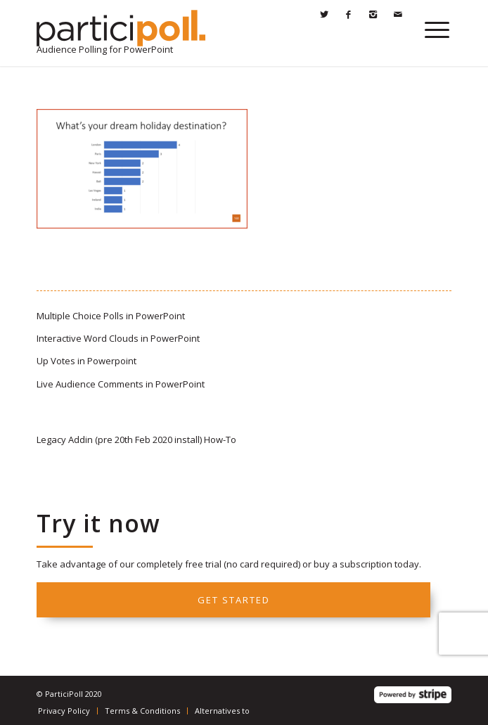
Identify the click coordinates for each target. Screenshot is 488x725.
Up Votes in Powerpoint (86, 360)
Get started (234, 600)
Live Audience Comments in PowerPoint (121, 384)
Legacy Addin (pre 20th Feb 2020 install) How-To (136, 439)
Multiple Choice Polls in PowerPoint (111, 315)
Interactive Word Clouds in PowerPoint (118, 338)
